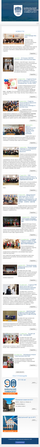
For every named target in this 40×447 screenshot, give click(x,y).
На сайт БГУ (35, 1)
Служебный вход (20, 442)
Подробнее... (33, 53)
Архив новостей (20, 372)
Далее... (34, 382)
